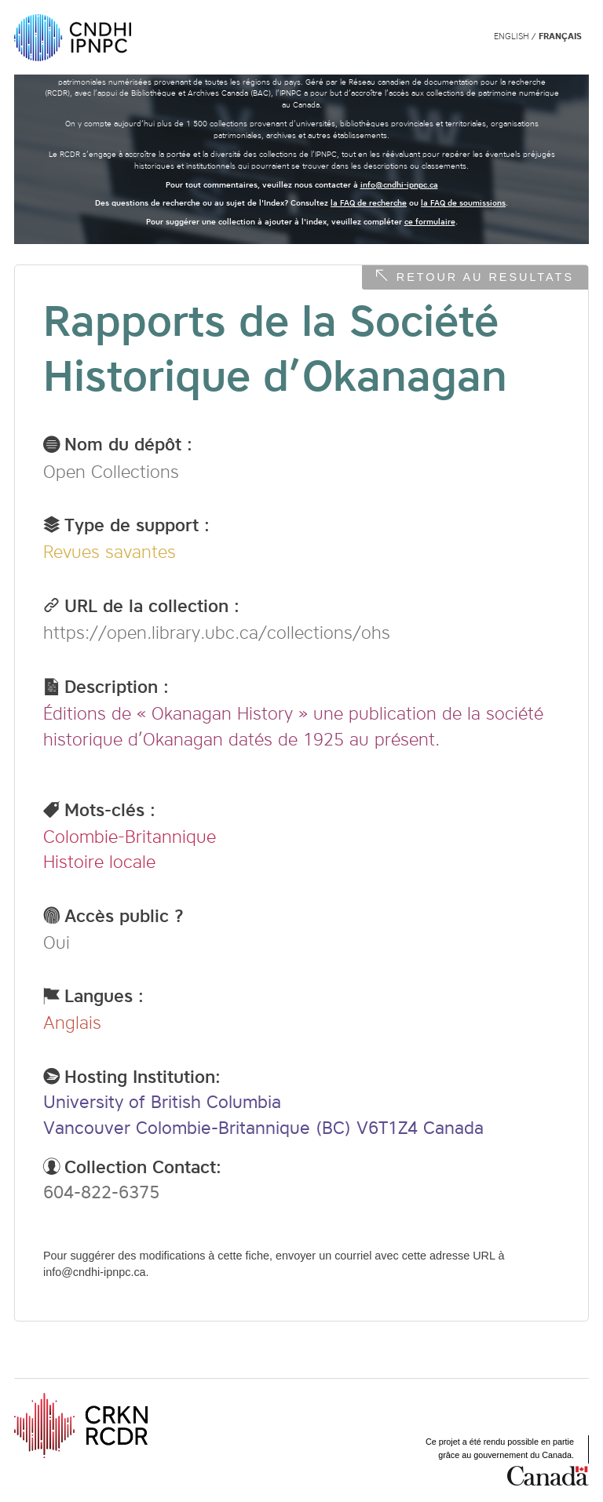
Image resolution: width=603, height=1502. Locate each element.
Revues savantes (109, 551)
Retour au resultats (485, 277)
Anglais (72, 1022)
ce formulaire (429, 221)
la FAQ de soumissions (463, 203)
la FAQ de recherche (369, 203)
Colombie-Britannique (129, 836)
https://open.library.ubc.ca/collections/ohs (216, 632)
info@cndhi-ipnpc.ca (399, 184)
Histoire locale (99, 861)
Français (560, 36)
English (511, 36)
